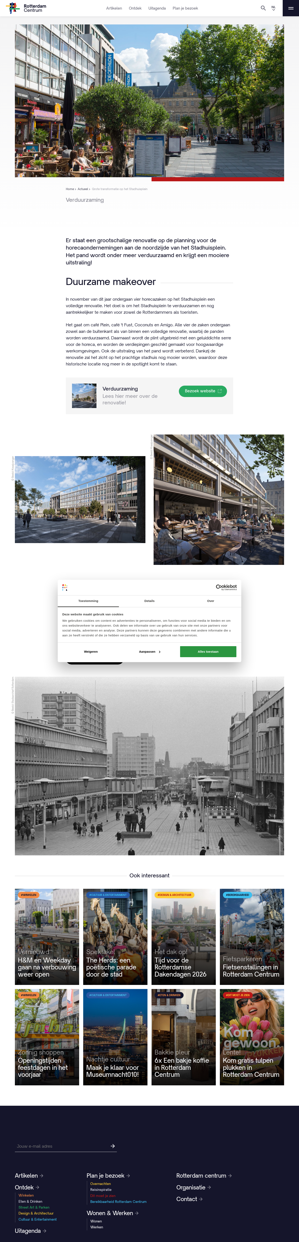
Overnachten (100, 1184)
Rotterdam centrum (204, 1175)
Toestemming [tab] (88, 601)
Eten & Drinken (30, 1201)
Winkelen (26, 1195)
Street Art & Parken (34, 1207)
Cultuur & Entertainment (38, 1219)
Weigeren (91, 651)
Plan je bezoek (185, 8)
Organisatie (193, 1187)
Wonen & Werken (112, 1213)
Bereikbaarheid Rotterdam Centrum (118, 1202)
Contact (189, 1199)
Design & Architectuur (36, 1213)
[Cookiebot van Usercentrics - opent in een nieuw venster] (219, 587)
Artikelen (114, 8)
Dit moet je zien (102, 1196)
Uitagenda (157, 8)
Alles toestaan (208, 651)
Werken (96, 1227)
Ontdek (135, 8)
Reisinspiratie (101, 1190)
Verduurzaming (120, 389)
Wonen (96, 1221)
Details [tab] (149, 601)
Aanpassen (149, 651)
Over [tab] (210, 601)
